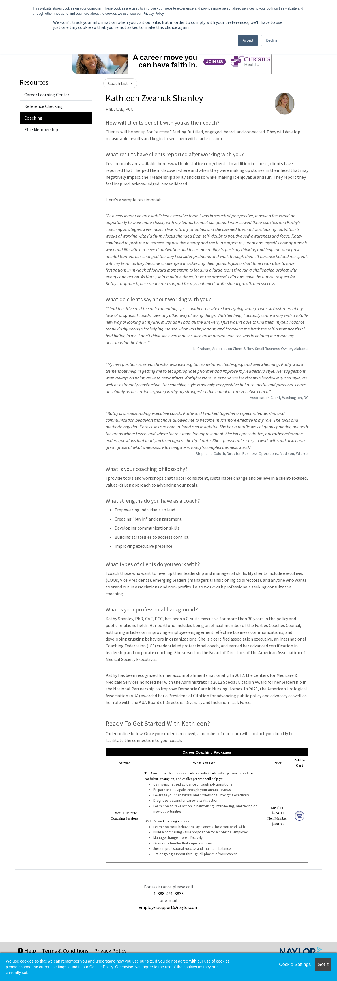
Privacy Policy (110, 950)
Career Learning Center (46, 94)
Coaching (33, 118)
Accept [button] (248, 40)
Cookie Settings (295, 964)
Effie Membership (41, 129)
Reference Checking (43, 106)
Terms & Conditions (65, 950)
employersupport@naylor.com (168, 907)
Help (27, 950)
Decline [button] (271, 40)
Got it (323, 964)
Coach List (118, 83)
